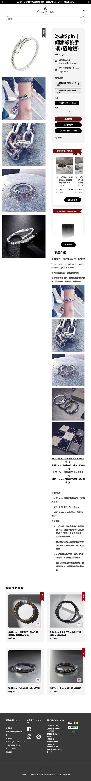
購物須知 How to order (53, 735)
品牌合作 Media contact (53, 729)
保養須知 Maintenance (52, 740)
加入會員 (67, 2)
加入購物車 (68, 125)
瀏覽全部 (77, 154)
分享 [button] (58, 137)
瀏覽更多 (68, 244)
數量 (56, 108)
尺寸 (56, 98)
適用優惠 (59, 77)
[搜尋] (81, 18)
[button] (7, 11)
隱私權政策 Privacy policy (54, 750)
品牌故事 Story (53, 726)
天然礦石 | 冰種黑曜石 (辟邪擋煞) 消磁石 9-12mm (64, 181)
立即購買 (68, 119)
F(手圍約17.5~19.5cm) (67, 103)
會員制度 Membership (52, 745)
